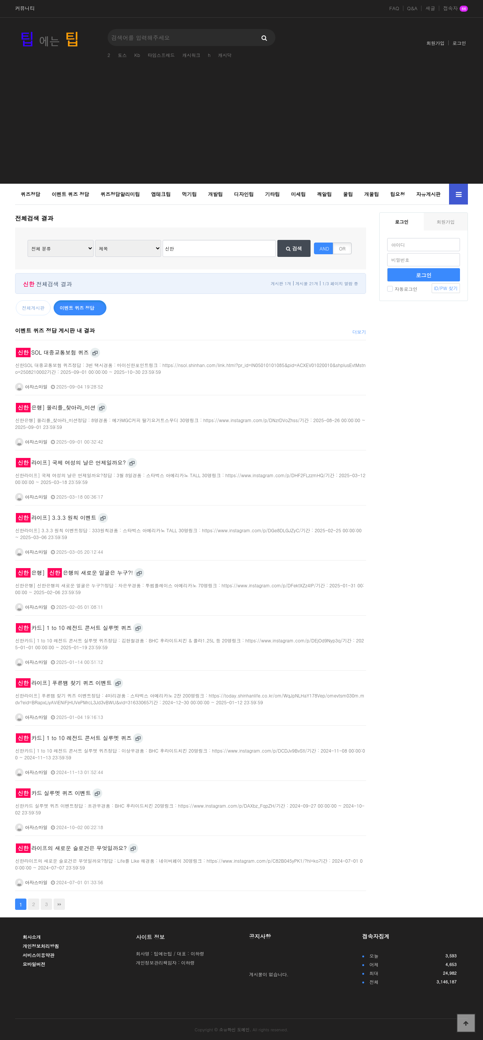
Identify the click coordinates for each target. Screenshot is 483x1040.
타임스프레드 (161, 55)
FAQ (394, 8)
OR (342, 248)
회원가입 (435, 43)
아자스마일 (31, 386)
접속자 (455, 9)
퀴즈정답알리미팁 (120, 194)
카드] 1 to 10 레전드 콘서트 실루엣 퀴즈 (74, 627)
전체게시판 (33, 307)
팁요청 (397, 194)
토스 (122, 55)
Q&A (412, 8)
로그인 (459, 43)
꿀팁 (348, 194)
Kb (137, 55)
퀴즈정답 (30, 194)
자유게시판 (428, 194)
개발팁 (215, 194)
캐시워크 (191, 55)
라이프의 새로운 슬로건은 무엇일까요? (71, 848)
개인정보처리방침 (41, 946)
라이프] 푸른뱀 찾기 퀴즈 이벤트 (64, 683)
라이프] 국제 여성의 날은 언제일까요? (71, 462)
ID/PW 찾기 (446, 288)
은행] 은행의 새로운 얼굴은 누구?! (74, 572)
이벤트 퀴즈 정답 (70, 194)
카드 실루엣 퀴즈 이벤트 (53, 793)
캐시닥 (225, 55)
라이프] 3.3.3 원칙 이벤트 (56, 517)
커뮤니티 (25, 8)
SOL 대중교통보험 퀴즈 (52, 352)
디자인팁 (244, 194)
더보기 (359, 332)
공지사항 (260, 936)
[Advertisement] (241, 127)
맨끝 (59, 904)
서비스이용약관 (38, 955)
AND (324, 248)
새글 (430, 8)
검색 (294, 248)
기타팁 (272, 194)
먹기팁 (189, 194)
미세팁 (298, 194)
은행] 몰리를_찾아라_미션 (55, 407)
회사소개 (32, 937)
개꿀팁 (371, 194)
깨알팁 (324, 194)
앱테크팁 (161, 194)
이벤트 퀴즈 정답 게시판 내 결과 (55, 330)
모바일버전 (34, 964)
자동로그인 (402, 289)
